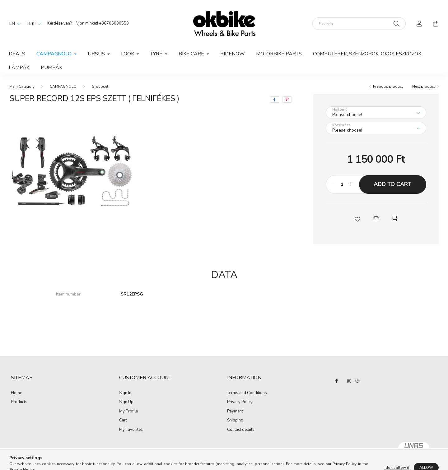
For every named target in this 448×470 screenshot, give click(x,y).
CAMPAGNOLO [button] (54, 53)
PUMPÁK (51, 67)
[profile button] (419, 23)
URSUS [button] (97, 53)
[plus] (351, 184)
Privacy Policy (240, 402)
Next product (423, 86)
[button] (357, 218)
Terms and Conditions (247, 393)
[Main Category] (22, 86)
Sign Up (126, 402)
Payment (235, 411)
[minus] (333, 184)
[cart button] (435, 23)
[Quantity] (342, 184)
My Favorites (131, 429)
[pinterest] (287, 99)
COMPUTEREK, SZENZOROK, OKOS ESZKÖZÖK (367, 53)
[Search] (359, 23)
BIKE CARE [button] (192, 53)
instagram (349, 381)
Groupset (100, 86)
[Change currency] (32, 23)
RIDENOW (232, 53)
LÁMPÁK (19, 67)
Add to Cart (392, 184)
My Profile (128, 411)
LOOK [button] (128, 53)
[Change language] (13, 23)
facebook (336, 381)
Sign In (125, 393)
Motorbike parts (279, 53)
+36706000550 (114, 23)
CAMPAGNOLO (63, 86)
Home (16, 393)
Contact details (240, 429)
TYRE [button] (157, 53)
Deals (17, 53)
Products (19, 402)
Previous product (388, 86)
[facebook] (274, 99)
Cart (123, 420)
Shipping (235, 420)
